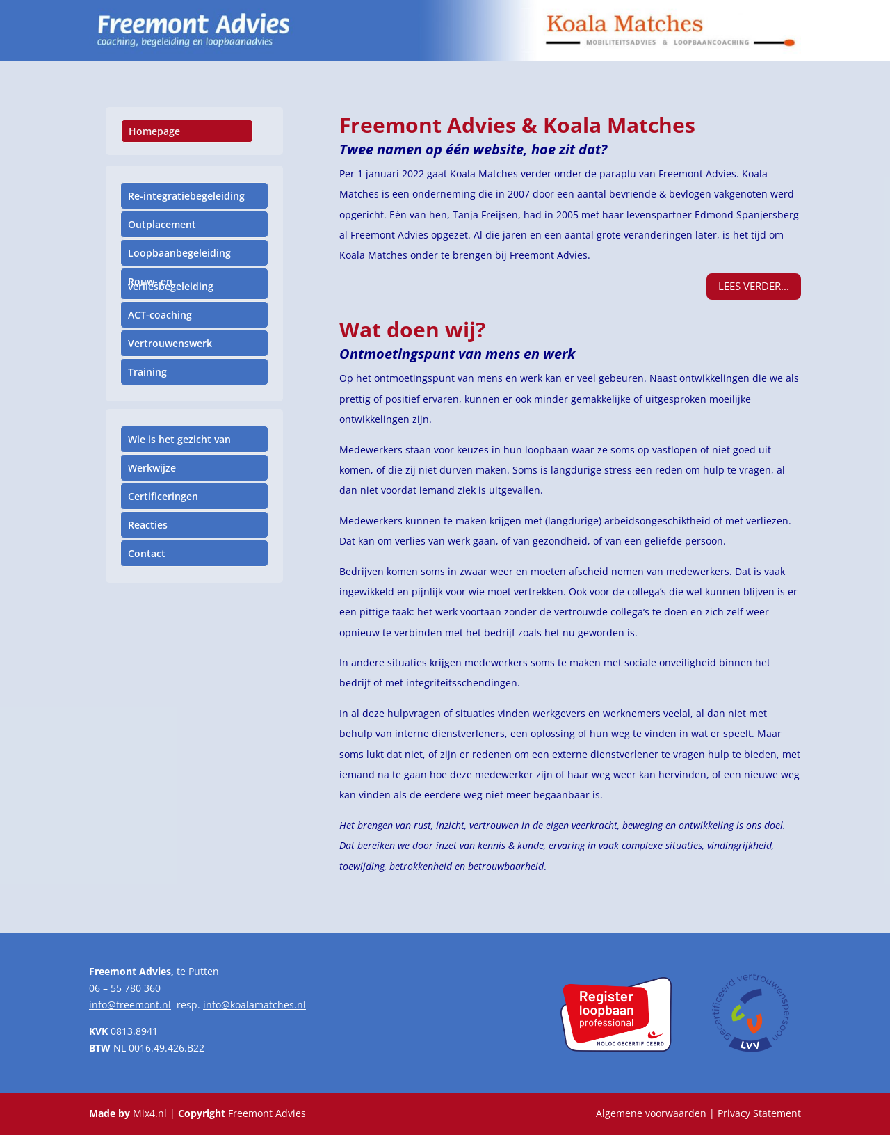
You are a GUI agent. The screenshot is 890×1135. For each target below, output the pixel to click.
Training (147, 371)
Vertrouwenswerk (170, 343)
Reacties (148, 524)
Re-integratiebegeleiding (186, 195)
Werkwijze (152, 467)
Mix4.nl (150, 1113)
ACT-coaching (160, 314)
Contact (146, 553)
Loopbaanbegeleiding (179, 252)
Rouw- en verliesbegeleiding (170, 284)
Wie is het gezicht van (179, 439)
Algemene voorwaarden (651, 1113)
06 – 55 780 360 (125, 988)
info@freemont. (125, 1004)
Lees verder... (753, 286)
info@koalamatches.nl (254, 1004)
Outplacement (162, 224)
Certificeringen (163, 496)
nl (166, 1004)
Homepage (154, 131)
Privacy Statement (759, 1113)
